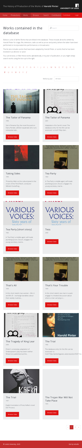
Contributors (56, 15)
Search (46, 15)
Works (25, 15)
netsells (76, 444)
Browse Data (12, 137)
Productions (15, 15)
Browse (36, 15)
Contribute (66, 15)
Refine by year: (48, 79)
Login (77, 15)
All (5, 67)
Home (5, 15)
